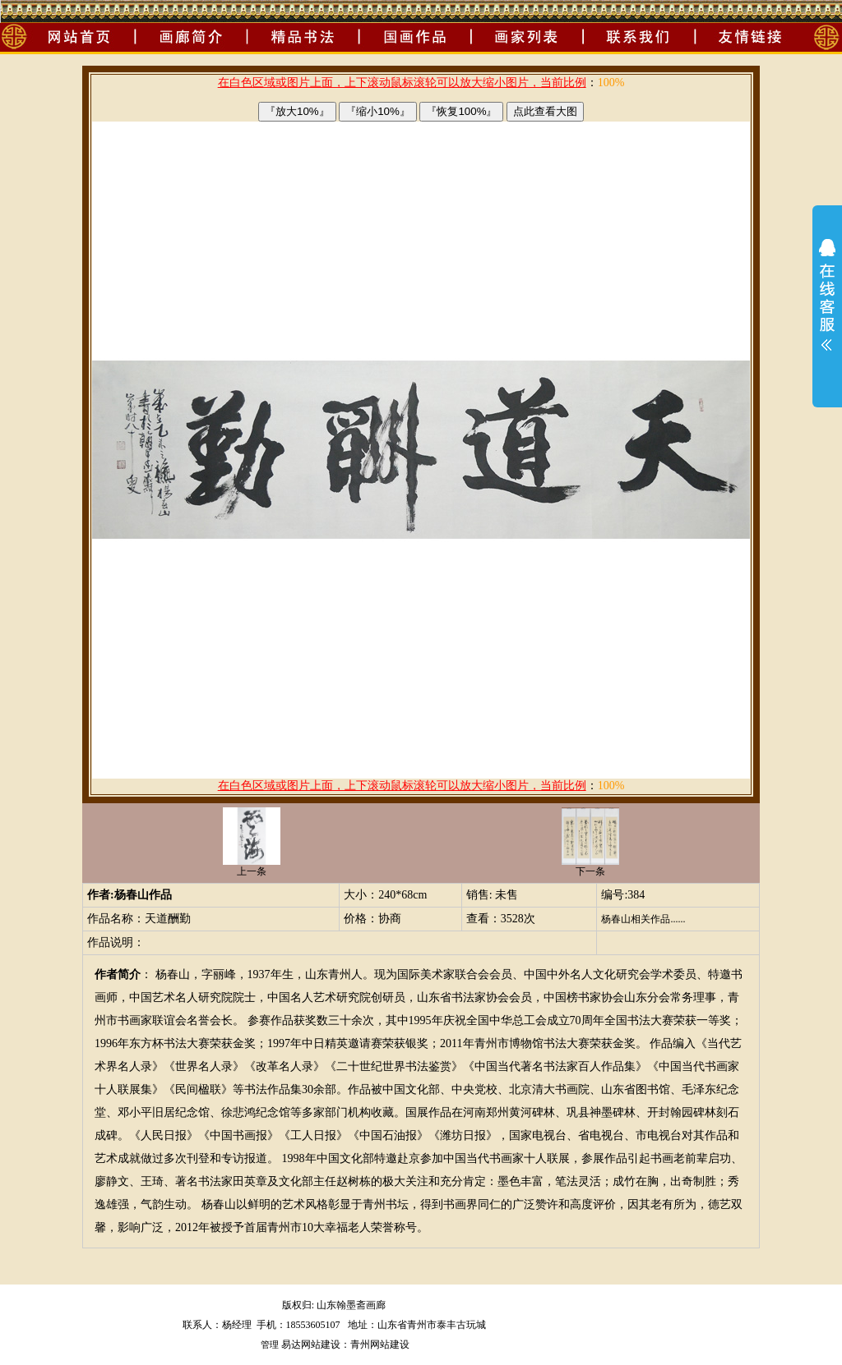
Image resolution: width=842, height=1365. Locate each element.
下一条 (590, 866)
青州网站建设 (379, 1344)
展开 (827, 305)
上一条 (251, 866)
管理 (270, 1344)
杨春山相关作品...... (643, 919)
